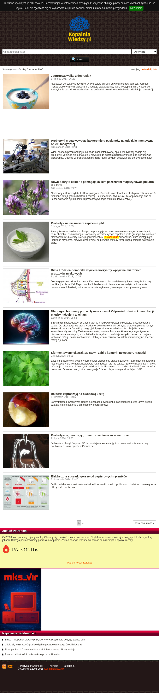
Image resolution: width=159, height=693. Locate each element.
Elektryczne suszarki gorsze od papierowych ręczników (89, 476)
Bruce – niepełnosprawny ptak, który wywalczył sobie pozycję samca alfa (45, 639)
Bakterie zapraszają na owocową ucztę (77, 394)
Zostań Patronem (14, 530)
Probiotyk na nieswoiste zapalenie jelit (77, 223)
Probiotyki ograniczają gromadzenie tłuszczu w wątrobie (90, 435)
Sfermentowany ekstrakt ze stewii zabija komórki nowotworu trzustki (98, 352)
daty (155, 69)
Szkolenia (69, 665)
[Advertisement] (78, 124)
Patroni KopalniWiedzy (79, 562)
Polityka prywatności (31, 665)
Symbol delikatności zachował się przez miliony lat (32, 654)
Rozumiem (136, 8)
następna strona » (144, 523)
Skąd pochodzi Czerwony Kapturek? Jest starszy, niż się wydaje (40, 649)
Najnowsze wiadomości (19, 633)
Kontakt (54, 665)
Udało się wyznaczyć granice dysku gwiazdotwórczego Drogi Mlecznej (43, 644)
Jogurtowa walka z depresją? (71, 75)
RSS (10, 666)
